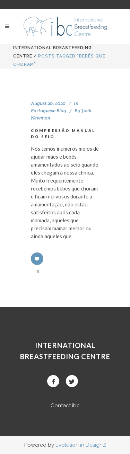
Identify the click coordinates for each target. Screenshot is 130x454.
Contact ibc (65, 405)
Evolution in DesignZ (80, 445)
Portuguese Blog (48, 110)
